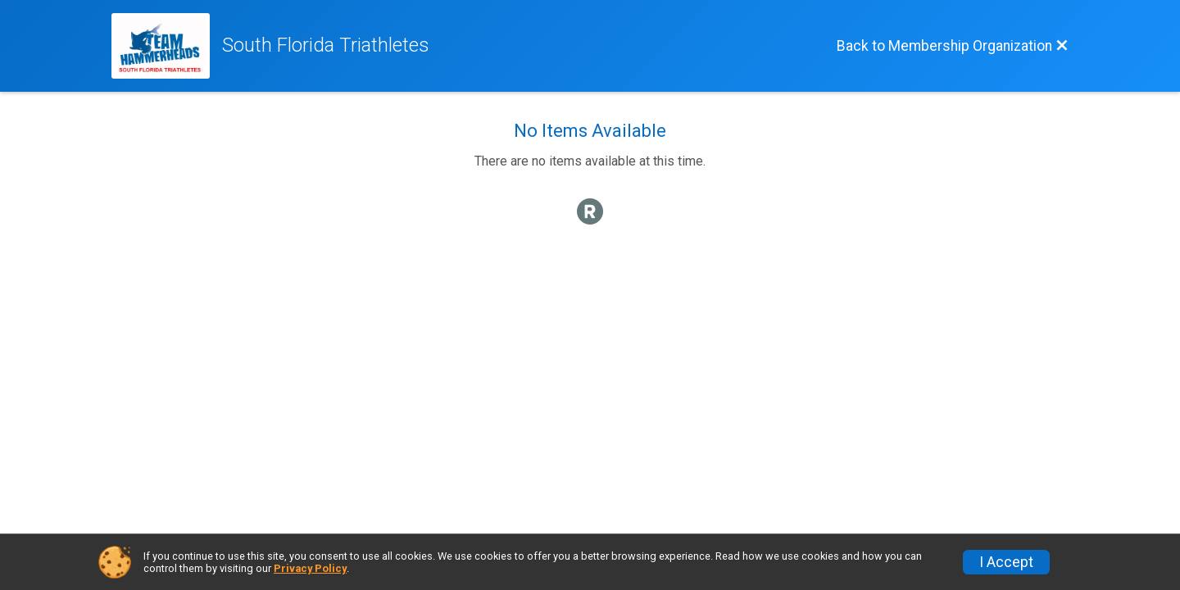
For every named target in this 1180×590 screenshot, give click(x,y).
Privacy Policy (310, 568)
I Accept (1006, 562)
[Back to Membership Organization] (953, 46)
